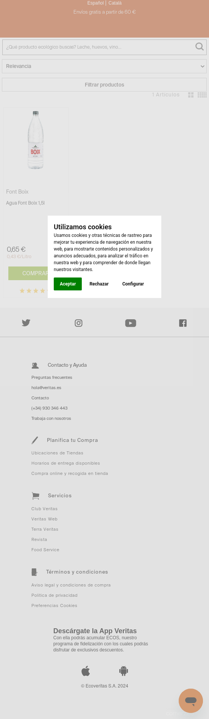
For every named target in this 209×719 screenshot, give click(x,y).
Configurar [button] (133, 284)
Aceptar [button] (68, 284)
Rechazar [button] (98, 284)
